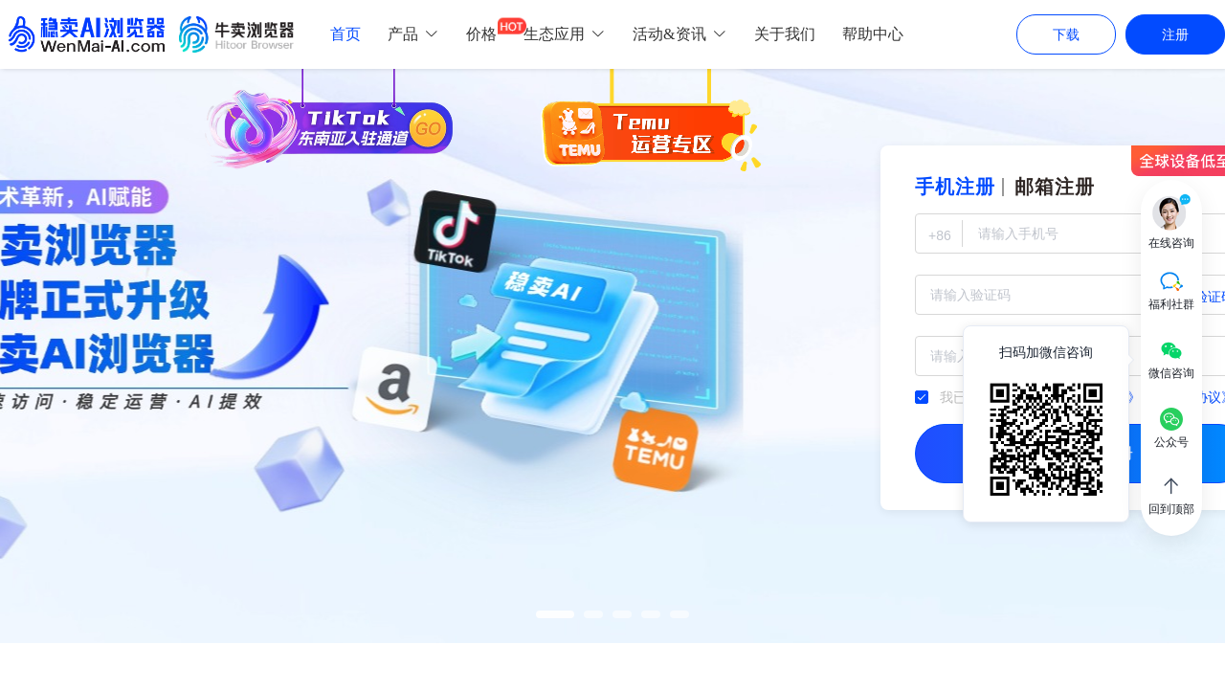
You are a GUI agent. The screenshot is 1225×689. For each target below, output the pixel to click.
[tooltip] (1046, 423)
